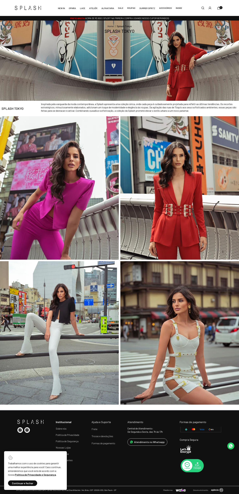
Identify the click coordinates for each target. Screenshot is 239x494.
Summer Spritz (147, 8)
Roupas (131, 8)
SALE (120, 8)
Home (110, 26)
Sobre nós (61, 428)
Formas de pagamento (103, 443)
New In (61, 8)
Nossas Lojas (63, 447)
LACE (82, 8)
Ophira (72, 8)
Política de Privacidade (67, 434)
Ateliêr (93, 8)
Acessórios (165, 8)
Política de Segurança (67, 441)
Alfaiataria (107, 8)
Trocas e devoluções (102, 436)
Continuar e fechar (22, 483)
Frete (94, 429)
